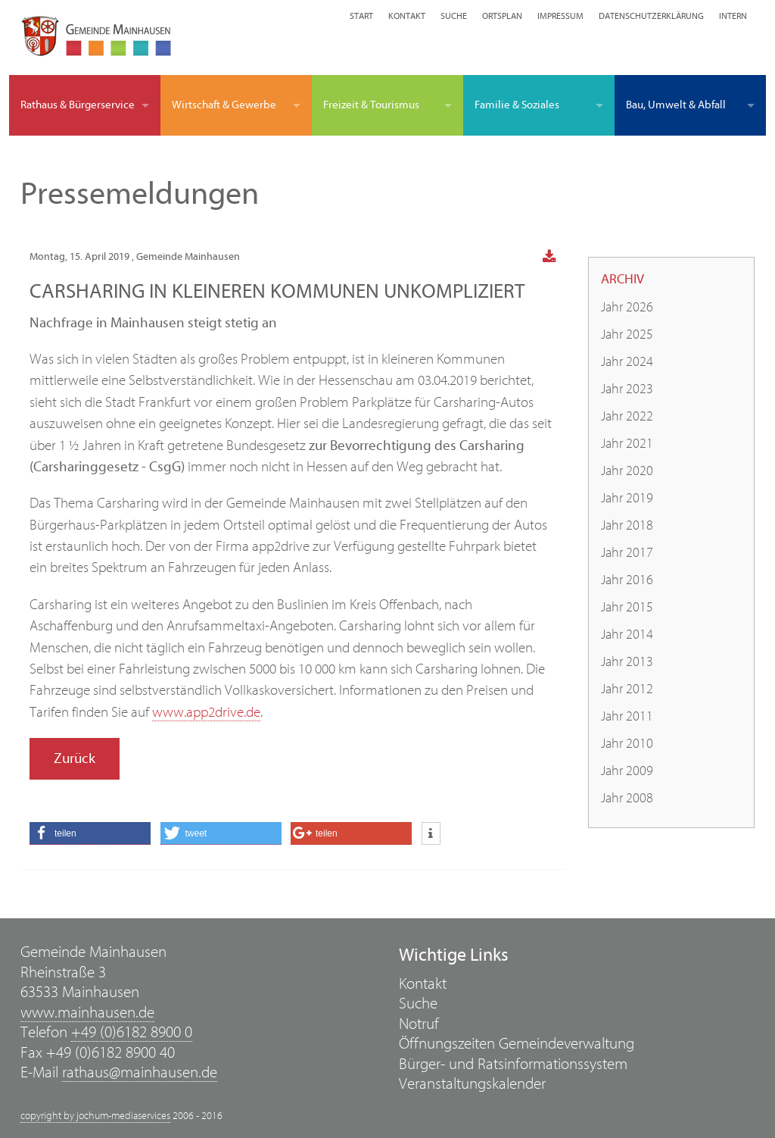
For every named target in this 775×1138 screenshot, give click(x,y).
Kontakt (406, 16)
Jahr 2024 (627, 362)
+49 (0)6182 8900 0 (131, 1032)
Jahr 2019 (627, 498)
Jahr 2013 (627, 662)
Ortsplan (502, 16)
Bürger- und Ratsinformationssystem (513, 1064)
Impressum (560, 16)
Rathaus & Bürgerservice (77, 104)
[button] (90, 833)
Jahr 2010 (627, 744)
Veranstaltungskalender (472, 1084)
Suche (453, 16)
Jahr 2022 (627, 416)
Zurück (74, 758)
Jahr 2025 (627, 334)
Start (361, 16)
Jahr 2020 (627, 471)
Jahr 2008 (627, 798)
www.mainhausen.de (87, 1012)
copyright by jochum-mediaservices (95, 1116)
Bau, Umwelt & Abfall (676, 104)
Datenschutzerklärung (651, 16)
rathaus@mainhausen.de (139, 1072)
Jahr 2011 (627, 716)
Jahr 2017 (627, 553)
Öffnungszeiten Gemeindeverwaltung (516, 1043)
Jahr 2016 (627, 580)
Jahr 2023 (627, 389)
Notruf (419, 1024)
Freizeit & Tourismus (371, 104)
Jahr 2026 (627, 307)
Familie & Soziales (517, 104)
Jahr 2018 (627, 525)
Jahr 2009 (627, 771)
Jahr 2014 (627, 634)
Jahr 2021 (627, 444)
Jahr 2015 (627, 607)
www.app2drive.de (206, 712)
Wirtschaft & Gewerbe (224, 104)
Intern (733, 16)
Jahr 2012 (627, 689)
